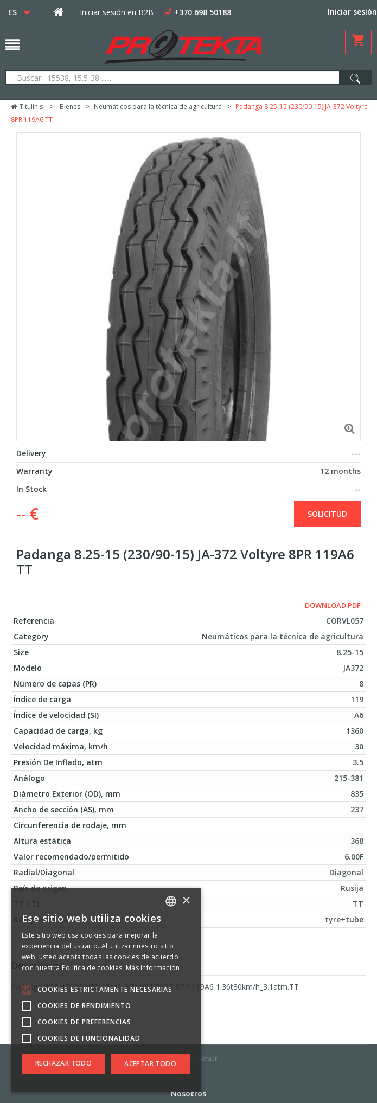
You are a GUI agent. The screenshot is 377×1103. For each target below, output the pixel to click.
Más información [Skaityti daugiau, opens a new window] (153, 967)
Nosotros (188, 1093)
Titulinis (27, 106)
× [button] (186, 901)
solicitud (327, 514)
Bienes (70, 106)
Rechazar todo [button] (63, 1063)
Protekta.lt (201, 1058)
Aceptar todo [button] (150, 1063)
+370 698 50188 (202, 12)
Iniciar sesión (352, 12)
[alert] (106, 990)
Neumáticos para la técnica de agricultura (158, 106)
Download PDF (333, 605)
